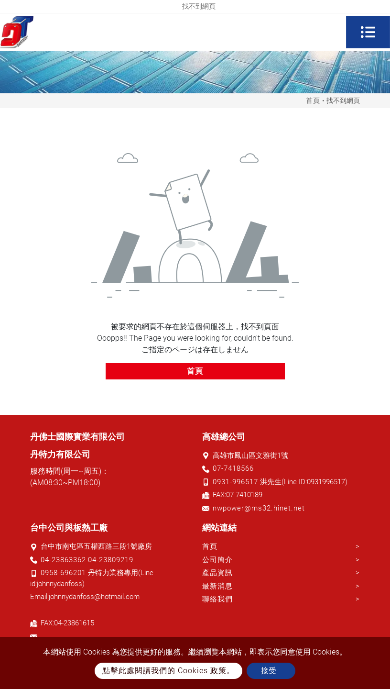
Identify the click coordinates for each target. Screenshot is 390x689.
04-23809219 (110, 560)
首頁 (313, 100)
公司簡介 (217, 560)
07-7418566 (233, 468)
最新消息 (217, 586)
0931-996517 (235, 482)
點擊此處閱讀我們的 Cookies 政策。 (168, 670)
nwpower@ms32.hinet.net (259, 508)
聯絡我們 (217, 599)
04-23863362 (63, 560)
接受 (268, 670)
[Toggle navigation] (368, 32)
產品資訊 (217, 572)
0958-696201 (63, 572)
